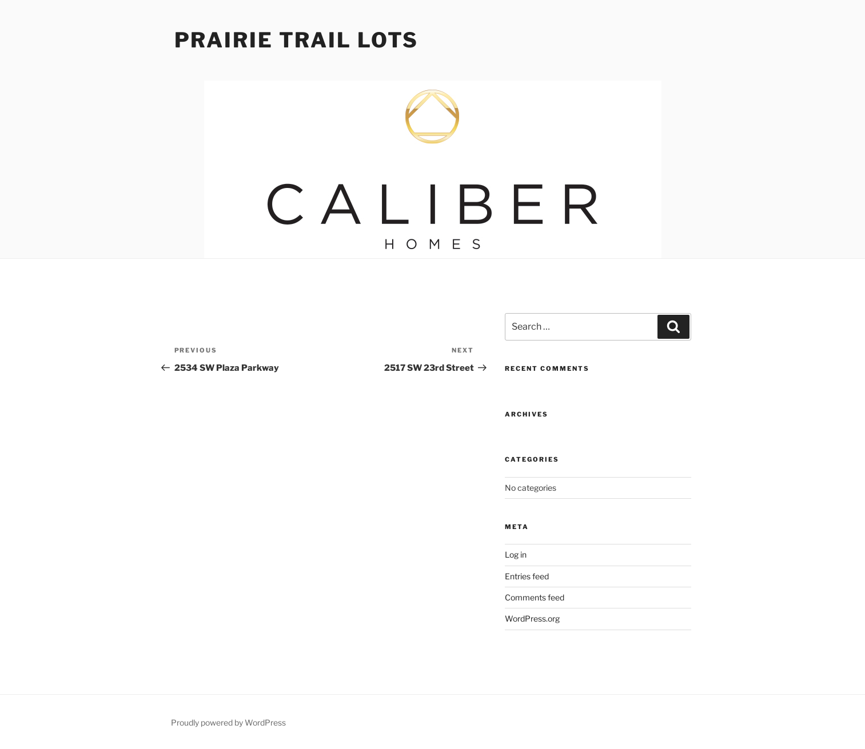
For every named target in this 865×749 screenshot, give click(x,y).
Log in (516, 554)
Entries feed (527, 576)
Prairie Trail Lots (296, 40)
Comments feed (534, 597)
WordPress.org (532, 618)
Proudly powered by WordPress (228, 722)
